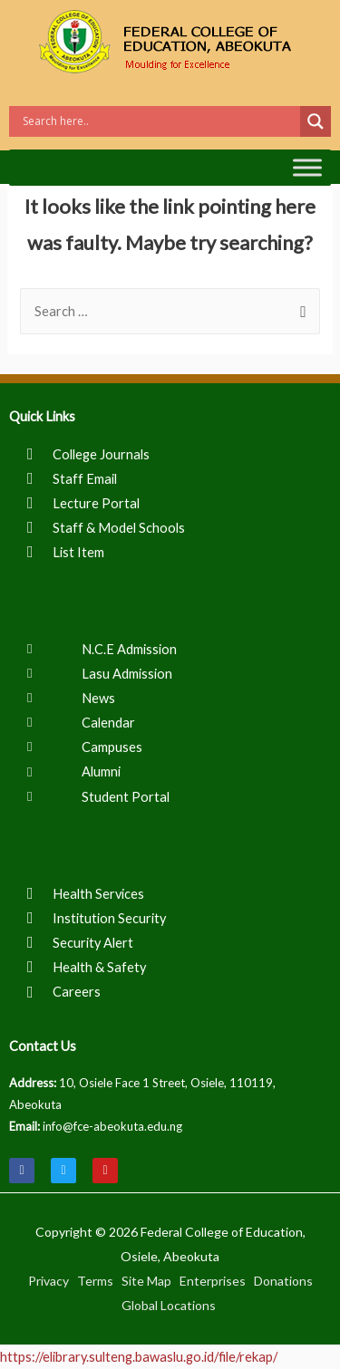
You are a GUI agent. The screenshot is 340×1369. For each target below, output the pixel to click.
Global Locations (168, 1305)
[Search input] (159, 121)
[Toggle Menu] (307, 167)
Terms (95, 1280)
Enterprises (213, 1280)
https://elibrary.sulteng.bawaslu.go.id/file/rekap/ (138, 1356)
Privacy (48, 1280)
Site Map (146, 1280)
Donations (283, 1280)
